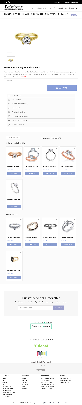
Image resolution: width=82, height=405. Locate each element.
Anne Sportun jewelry (47, 379)
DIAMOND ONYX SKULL (14, 270)
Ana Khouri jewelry (46, 383)
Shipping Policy (7, 394)
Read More (23, 76)
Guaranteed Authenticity (18, 104)
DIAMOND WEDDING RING (33, 237)
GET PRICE (61, 88)
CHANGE (74, 15)
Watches (40, 14)
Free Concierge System (17, 112)
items (71, 8)
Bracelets (8, 14)
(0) (60, 138)
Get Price (10, 169)
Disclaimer (66, 403)
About (4, 379)
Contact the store (13, 137)
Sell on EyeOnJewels (8, 393)
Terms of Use (57, 403)
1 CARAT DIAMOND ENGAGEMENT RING (55, 237)
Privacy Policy (48, 403)
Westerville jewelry (65, 381)
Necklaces (25, 14)
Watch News (6, 396)
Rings (33, 14)
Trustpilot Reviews (16, 125)
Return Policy (6, 391)
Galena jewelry (64, 383)
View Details (14, 173)
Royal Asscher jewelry (47, 387)
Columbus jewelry (65, 379)
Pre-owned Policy (7, 389)
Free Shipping (14, 100)
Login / (60, 8)
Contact (4, 383)
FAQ (3, 385)
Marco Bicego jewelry (47, 385)
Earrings (16, 14)
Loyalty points (14, 96)
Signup (64, 8)
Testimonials (14, 108)
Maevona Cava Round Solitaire (52, 166)
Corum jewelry (45, 381)
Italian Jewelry (50, 14)
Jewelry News (6, 387)
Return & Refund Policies (18, 116)
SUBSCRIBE (58, 308)
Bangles (24, 379)
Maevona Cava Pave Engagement (18, 199)
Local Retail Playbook (41, 362)
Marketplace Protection (17, 120)
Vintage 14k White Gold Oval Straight (19, 237)
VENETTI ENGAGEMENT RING (70, 237)
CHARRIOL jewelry (46, 389)
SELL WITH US (63, 14)
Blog (3, 381)
